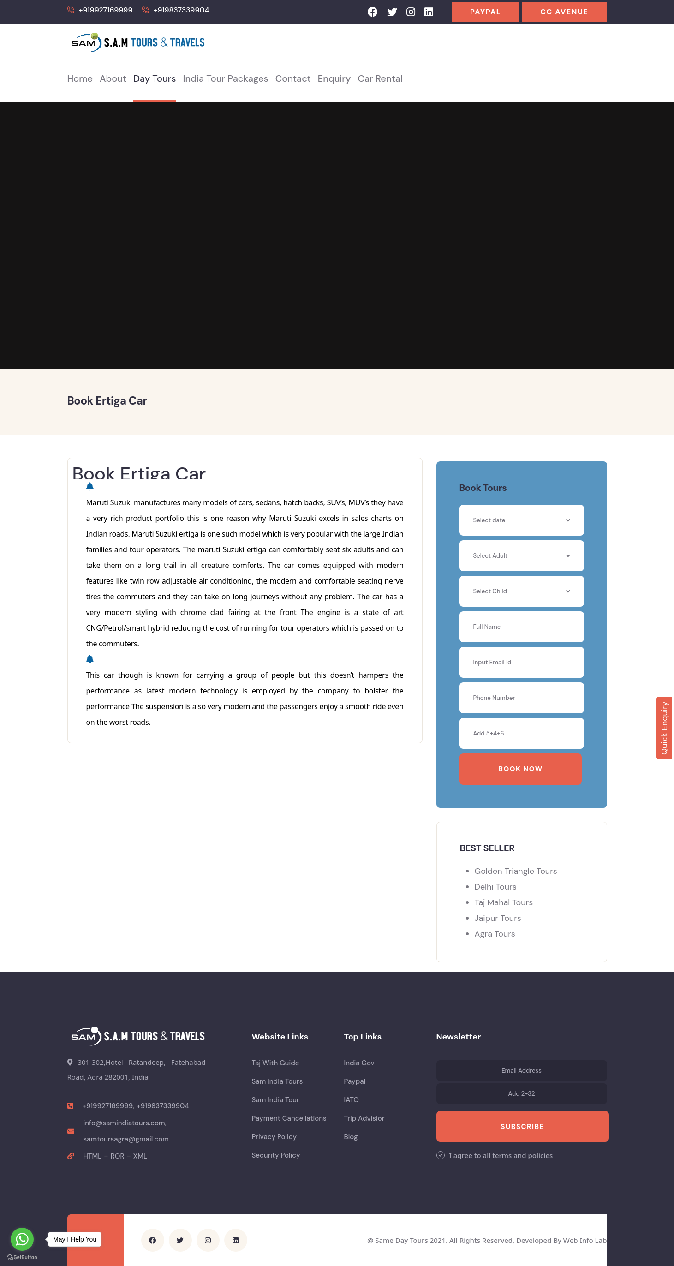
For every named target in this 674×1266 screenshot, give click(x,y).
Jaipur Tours (498, 918)
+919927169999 (106, 10)
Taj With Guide (275, 1063)
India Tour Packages (225, 78)
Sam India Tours (277, 1081)
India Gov (359, 1063)
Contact (293, 78)
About (113, 78)
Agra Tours (495, 933)
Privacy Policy (274, 1136)
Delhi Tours (496, 886)
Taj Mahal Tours (504, 902)
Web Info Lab (585, 1240)
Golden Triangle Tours (516, 871)
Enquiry (334, 78)
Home (80, 78)
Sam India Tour (275, 1100)
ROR (118, 1156)
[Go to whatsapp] (22, 1239)
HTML (93, 1156)
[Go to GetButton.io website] (22, 1257)
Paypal (485, 12)
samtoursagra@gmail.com (126, 1139)
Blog (351, 1136)
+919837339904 (181, 10)
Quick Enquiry (664, 728)
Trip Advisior (364, 1118)
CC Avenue (564, 12)
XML (140, 1156)
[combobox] (521, 555)
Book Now (521, 769)
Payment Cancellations (289, 1118)
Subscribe (522, 1126)
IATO (351, 1100)
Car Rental (380, 78)
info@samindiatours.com (124, 1123)
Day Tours (154, 78)
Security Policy (276, 1155)
